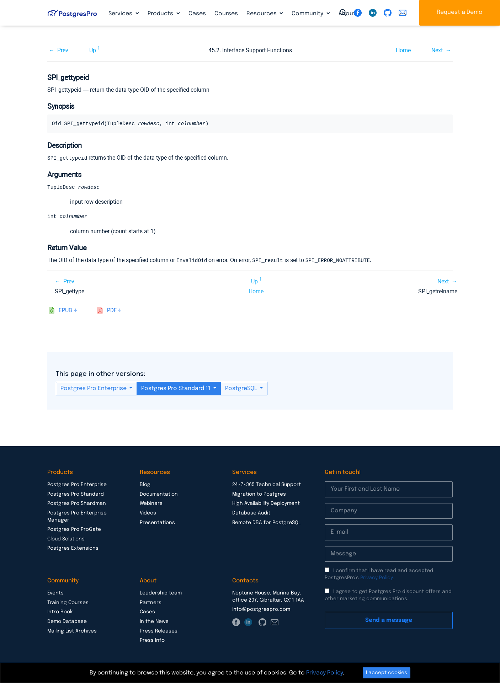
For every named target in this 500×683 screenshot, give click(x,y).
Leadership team (161, 593)
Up (92, 50)
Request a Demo (460, 12)
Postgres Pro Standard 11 (176, 388)
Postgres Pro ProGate (74, 529)
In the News (154, 621)
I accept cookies (386, 672)
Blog (145, 484)
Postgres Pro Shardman (76, 503)
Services (121, 14)
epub (65, 311)
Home (403, 50)
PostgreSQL (242, 388)
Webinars (151, 503)
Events (55, 593)
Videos (148, 513)
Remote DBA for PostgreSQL (266, 522)
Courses (226, 14)
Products (161, 14)
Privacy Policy (376, 577)
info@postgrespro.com (261, 609)
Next (437, 50)
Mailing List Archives (72, 631)
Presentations (157, 522)
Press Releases (158, 631)
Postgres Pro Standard (75, 494)
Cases (197, 14)
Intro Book (60, 611)
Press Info (152, 640)
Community (308, 14)
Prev (62, 50)
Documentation (159, 494)
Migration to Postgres (259, 494)
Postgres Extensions (73, 548)
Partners (150, 602)
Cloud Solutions (66, 539)
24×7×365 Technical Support (266, 484)
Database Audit (251, 513)
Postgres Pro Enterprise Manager (77, 517)
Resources (262, 14)
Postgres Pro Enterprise (94, 388)
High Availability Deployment (266, 503)
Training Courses (68, 602)
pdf (112, 311)
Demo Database (67, 621)
